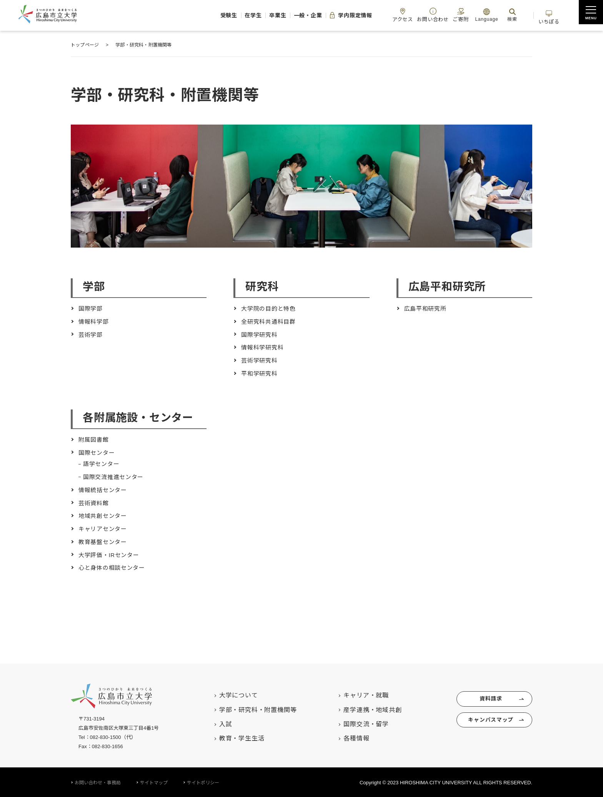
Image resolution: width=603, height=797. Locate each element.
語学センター (102, 463)
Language (478, 15)
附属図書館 (94, 439)
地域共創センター (104, 515)
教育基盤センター (104, 541)
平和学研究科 (260, 373)
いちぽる (547, 15)
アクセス (385, 15)
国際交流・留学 (358, 723)
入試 (217, 723)
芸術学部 (91, 334)
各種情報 (348, 737)
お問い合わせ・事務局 (98, 781)
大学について (230, 694)
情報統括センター (104, 489)
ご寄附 (450, 15)
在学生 (215, 15)
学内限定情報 (328, 15)
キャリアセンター (104, 528)
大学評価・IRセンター (110, 554)
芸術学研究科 (260, 360)
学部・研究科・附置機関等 (249, 708)
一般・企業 (279, 15)
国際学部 (91, 308)
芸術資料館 (94, 502)
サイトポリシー (203, 781)
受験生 (185, 15)
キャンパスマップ (489, 723)
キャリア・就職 (358, 694)
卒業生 (244, 15)
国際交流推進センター (115, 476)
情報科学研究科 (264, 347)
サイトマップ (154, 781)
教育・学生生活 (233, 737)
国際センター (97, 452)
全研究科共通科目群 (270, 321)
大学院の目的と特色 (270, 308)
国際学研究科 (260, 334)
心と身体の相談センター (114, 567)
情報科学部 (94, 321)
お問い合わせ (419, 15)
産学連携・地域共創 (364, 708)
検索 (505, 15)
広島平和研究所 (427, 308)
